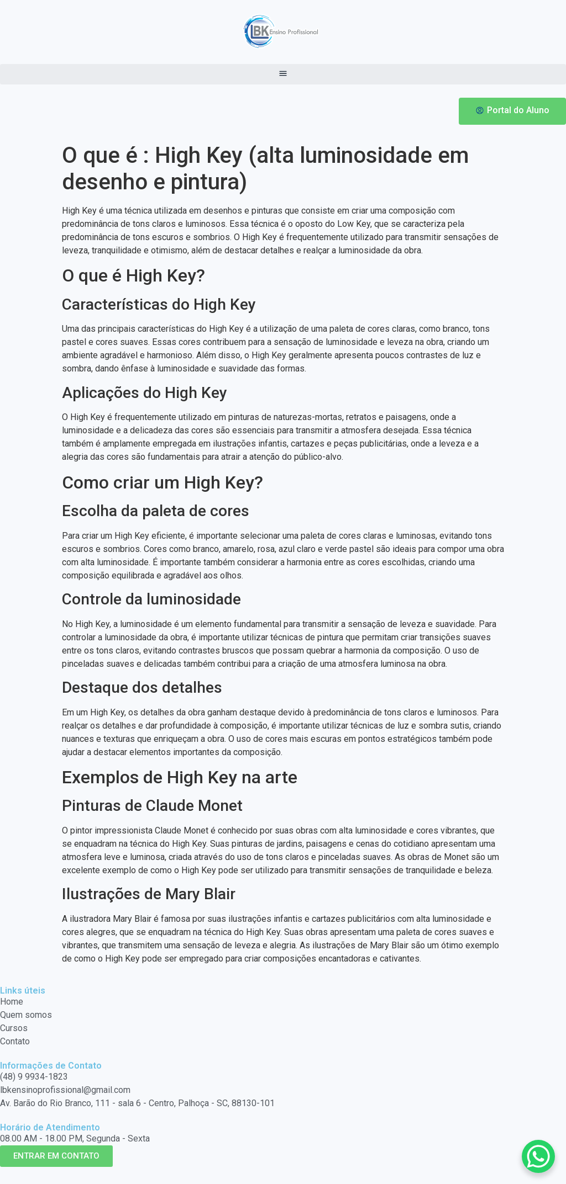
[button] (283, 74)
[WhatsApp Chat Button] (538, 1156)
